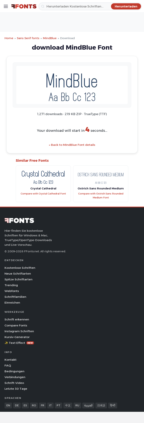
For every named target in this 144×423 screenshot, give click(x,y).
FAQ (7, 365)
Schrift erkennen (16, 319)
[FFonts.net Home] (24, 6)
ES (25, 405)
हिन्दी (112, 405)
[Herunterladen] (90, 6)
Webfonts (11, 291)
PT (58, 405)
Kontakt (10, 359)
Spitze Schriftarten (18, 279)
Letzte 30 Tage (15, 388)
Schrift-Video (14, 383)
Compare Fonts (15, 325)
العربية (88, 405)
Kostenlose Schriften (19, 268)
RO (34, 405)
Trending (11, 285)
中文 (67, 405)
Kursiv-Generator (17, 337)
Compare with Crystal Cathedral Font (43, 193)
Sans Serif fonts (28, 38)
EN (8, 405)
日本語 (101, 405)
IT (50, 405)
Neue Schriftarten (17, 273)
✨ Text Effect (19, 343)
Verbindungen (14, 377)
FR (42, 405)
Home (8, 38)
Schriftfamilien (15, 297)
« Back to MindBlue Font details (72, 145)
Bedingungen (14, 371)
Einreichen (12, 302)
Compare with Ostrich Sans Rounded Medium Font (100, 195)
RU (77, 405)
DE (17, 405)
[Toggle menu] (5, 6)
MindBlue (50, 38)
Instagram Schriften (19, 331)
